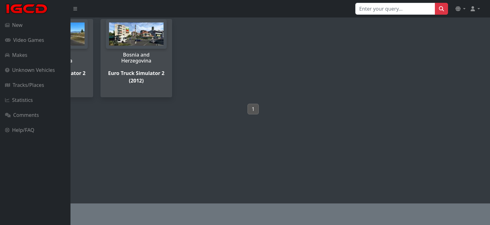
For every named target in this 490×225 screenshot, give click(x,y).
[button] (460, 8)
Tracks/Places (24, 85)
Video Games (24, 40)
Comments (22, 115)
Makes (16, 55)
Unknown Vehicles (30, 70)
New (14, 25)
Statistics (19, 100)
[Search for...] (395, 9)
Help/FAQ (19, 130)
